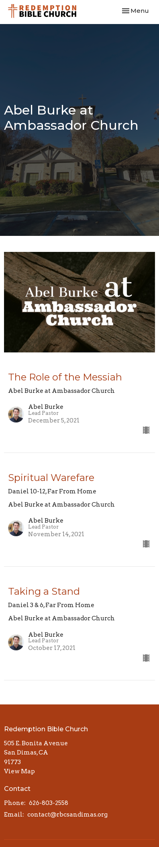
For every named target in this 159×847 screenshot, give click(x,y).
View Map (19, 771)
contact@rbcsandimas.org (67, 814)
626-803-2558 (48, 803)
